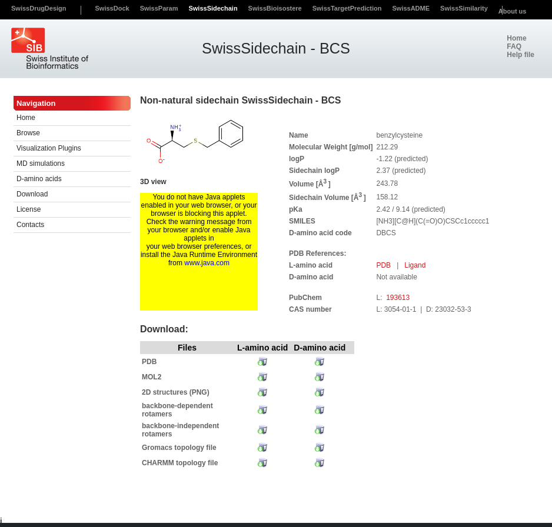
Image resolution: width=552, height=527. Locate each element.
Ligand (414, 265)
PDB (384, 265)
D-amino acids (39, 179)
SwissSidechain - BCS (276, 48)
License (28, 209)
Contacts (30, 225)
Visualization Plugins (48, 148)
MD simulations (40, 163)
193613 (398, 297)
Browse (28, 133)
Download (32, 194)
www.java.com (207, 263)
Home (25, 118)
